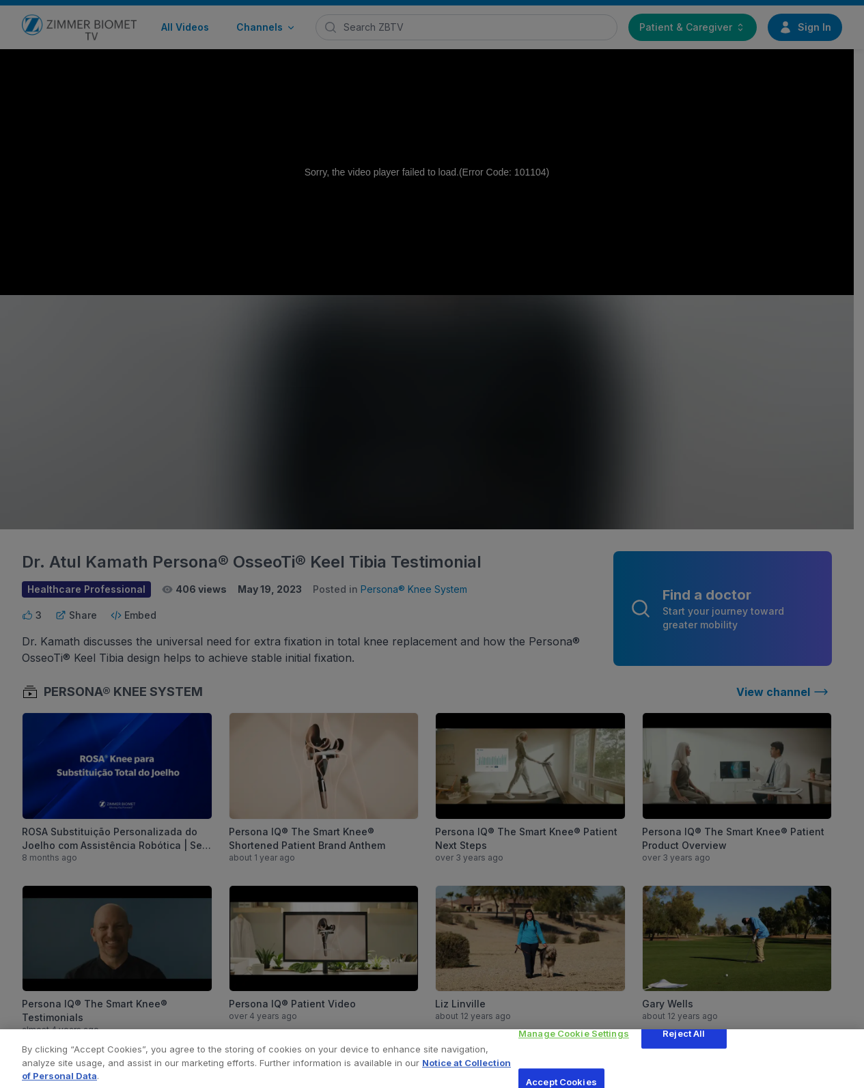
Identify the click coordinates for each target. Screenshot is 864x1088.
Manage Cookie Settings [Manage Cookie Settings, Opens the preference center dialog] (573, 1040)
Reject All (684, 1040)
